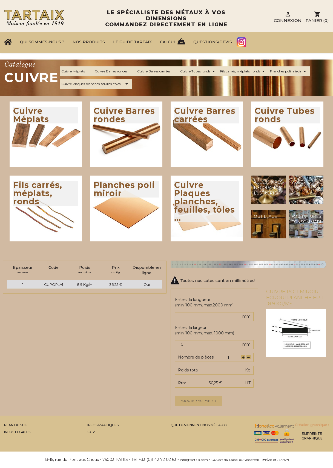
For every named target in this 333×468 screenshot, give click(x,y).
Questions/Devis (212, 42)
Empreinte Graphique (312, 436)
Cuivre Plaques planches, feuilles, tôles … (95, 84)
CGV (91, 432)
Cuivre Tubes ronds (198, 71)
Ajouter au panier (198, 401)
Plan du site (16, 425)
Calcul (168, 42)
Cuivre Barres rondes (114, 71)
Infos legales (17, 432)
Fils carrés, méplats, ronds (243, 71)
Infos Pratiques (103, 425)
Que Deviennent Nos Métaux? (199, 425)
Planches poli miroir (289, 71)
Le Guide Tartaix (132, 42)
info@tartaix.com (194, 460)
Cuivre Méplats (76, 71)
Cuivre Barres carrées (157, 71)
